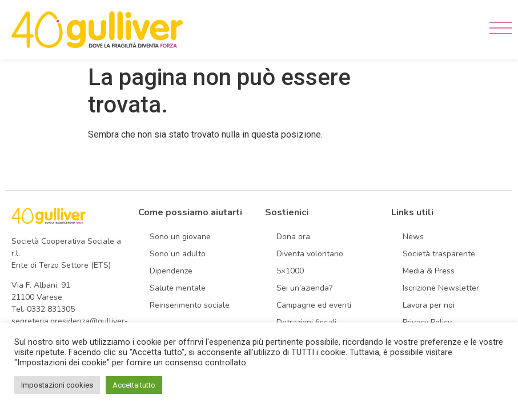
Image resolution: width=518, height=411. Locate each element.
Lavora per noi (429, 305)
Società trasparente (439, 253)
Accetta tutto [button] (134, 385)
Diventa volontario (309, 253)
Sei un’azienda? (304, 288)
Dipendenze (171, 270)
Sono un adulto (178, 253)
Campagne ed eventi (313, 305)
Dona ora (293, 236)
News (413, 236)
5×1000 (290, 270)
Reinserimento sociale (190, 305)
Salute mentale (178, 288)
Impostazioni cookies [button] (57, 385)
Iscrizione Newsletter (441, 288)
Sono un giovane (180, 236)
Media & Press (429, 270)
